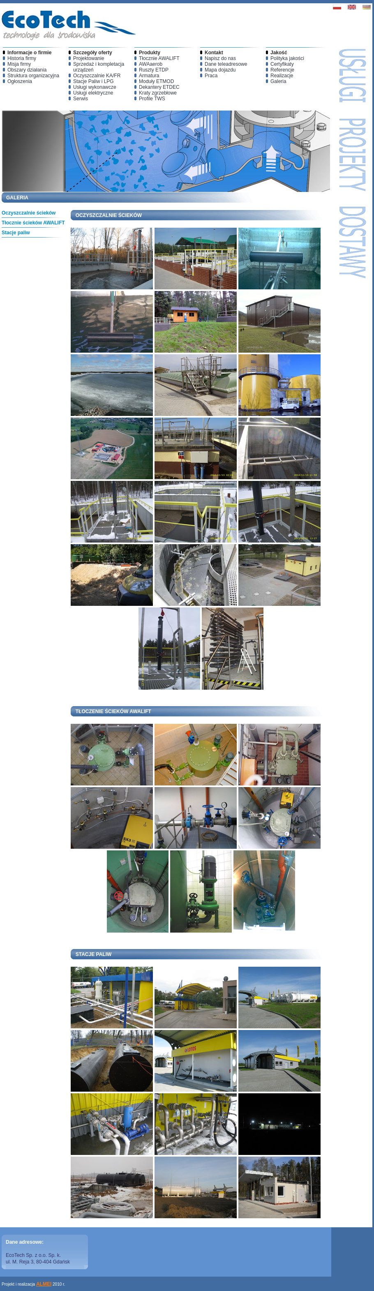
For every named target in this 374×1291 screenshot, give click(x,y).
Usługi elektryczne (93, 93)
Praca (211, 76)
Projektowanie (88, 58)
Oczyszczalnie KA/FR (96, 76)
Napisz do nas (220, 58)
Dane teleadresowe (226, 64)
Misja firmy (19, 64)
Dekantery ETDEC (159, 87)
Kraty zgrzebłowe (158, 93)
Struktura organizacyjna (33, 76)
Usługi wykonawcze (94, 87)
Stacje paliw (16, 233)
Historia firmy (21, 58)
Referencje (282, 70)
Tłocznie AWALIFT (159, 58)
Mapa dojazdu (220, 70)
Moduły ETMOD (156, 81)
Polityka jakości (287, 58)
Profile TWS (152, 99)
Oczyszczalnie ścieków (28, 213)
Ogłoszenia (19, 81)
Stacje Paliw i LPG (93, 81)
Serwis (80, 99)
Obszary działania (26, 70)
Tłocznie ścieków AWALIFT (33, 223)
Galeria (278, 81)
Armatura (149, 76)
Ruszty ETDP (154, 70)
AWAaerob (150, 64)
